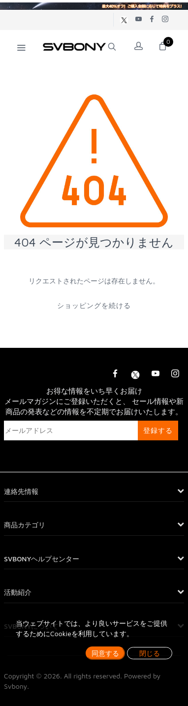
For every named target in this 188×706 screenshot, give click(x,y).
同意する (105, 653)
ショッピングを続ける (94, 305)
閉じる (149, 653)
